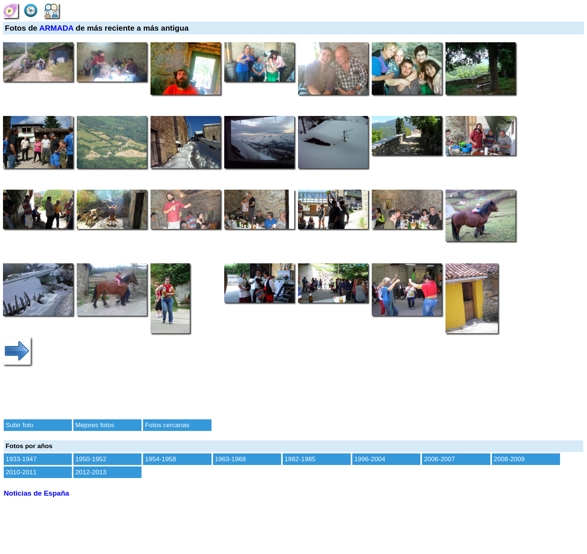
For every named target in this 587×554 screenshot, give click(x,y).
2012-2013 (90, 472)
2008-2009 (509, 459)
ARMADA (56, 28)
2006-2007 (439, 459)
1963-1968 (230, 459)
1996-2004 (369, 459)
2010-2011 (21, 472)
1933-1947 (21, 459)
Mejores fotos (94, 425)
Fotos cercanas (167, 425)
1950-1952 (90, 459)
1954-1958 (160, 459)
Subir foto (19, 425)
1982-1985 (300, 459)
